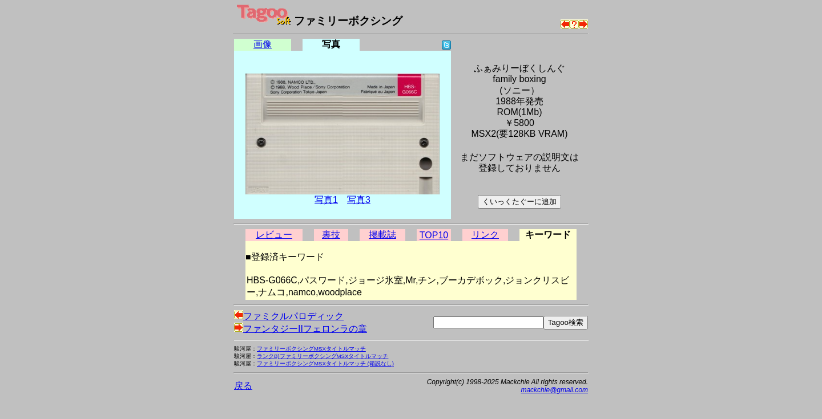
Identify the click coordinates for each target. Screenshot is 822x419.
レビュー (274, 234)
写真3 (358, 200)
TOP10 (434, 235)
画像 (262, 44)
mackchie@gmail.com (554, 390)
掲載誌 (382, 234)
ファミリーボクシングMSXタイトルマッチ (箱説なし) (325, 363)
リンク (485, 234)
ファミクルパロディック (289, 316)
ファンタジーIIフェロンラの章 (300, 328)
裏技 (331, 234)
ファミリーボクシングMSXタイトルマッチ (311, 348)
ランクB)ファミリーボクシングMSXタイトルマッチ (322, 356)
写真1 (326, 200)
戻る (243, 385)
